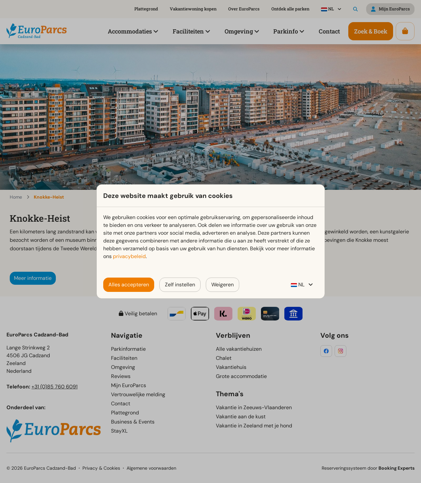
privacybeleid (129, 256)
